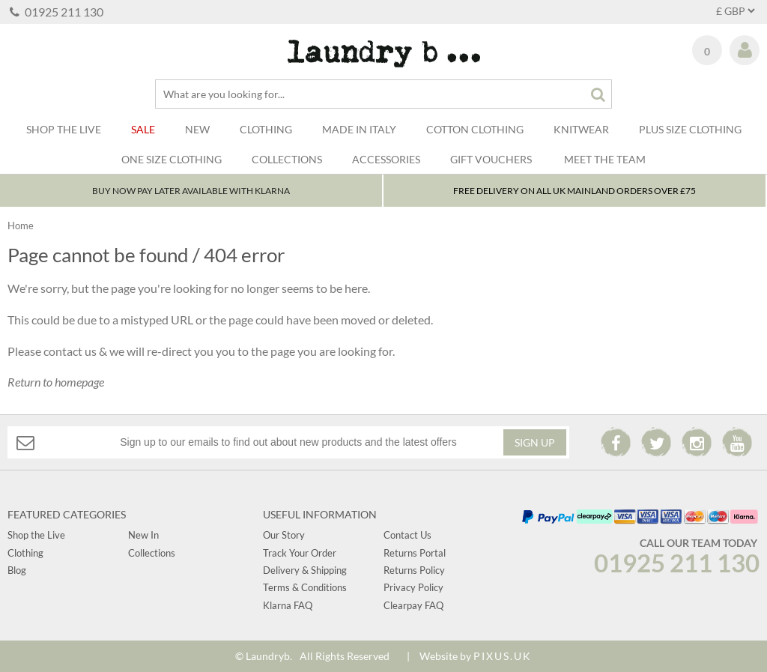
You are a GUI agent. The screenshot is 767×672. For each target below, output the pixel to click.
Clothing (266, 129)
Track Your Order (299, 553)
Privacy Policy (413, 587)
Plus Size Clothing (690, 129)
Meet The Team (605, 159)
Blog (16, 570)
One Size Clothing (171, 159)
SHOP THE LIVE (63, 129)
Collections (287, 159)
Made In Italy (359, 129)
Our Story (284, 535)
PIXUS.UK (502, 656)
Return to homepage (55, 382)
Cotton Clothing (475, 129)
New (197, 129)
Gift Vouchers (491, 159)
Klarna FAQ (287, 605)
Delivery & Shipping (305, 570)
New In (143, 535)
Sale (143, 129)
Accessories (386, 159)
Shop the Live (36, 535)
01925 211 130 (56, 11)
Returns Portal (415, 553)
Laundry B (383, 53)
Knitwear (581, 129)
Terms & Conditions (305, 587)
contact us (70, 351)
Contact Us (407, 535)
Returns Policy (414, 570)
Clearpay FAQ (413, 605)
